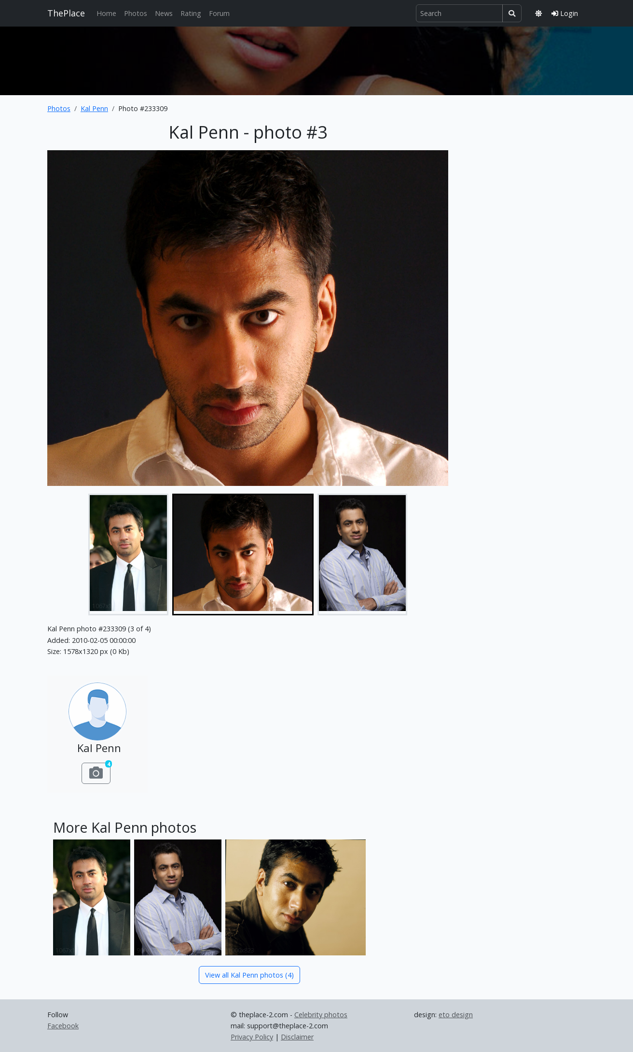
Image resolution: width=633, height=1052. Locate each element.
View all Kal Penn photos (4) (249, 975)
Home (106, 13)
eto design (456, 1014)
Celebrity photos (320, 1014)
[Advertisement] (316, 59)
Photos (135, 13)
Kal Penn (94, 108)
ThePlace (66, 13)
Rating (190, 13)
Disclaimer (297, 1036)
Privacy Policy (252, 1036)
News (164, 13)
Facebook (63, 1025)
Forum (219, 13)
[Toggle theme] (538, 13)
